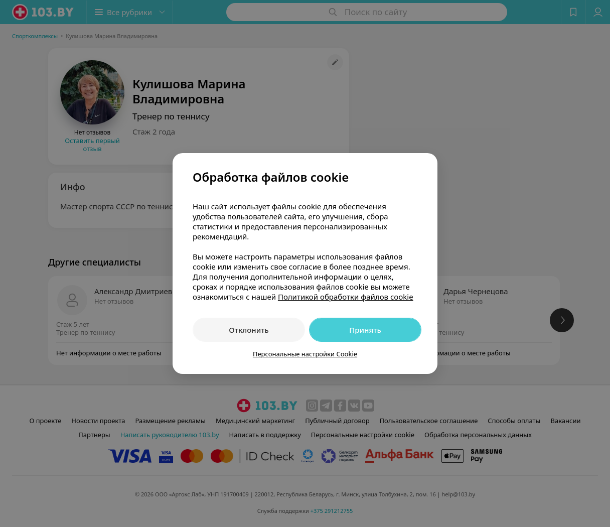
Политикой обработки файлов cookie (345, 297)
